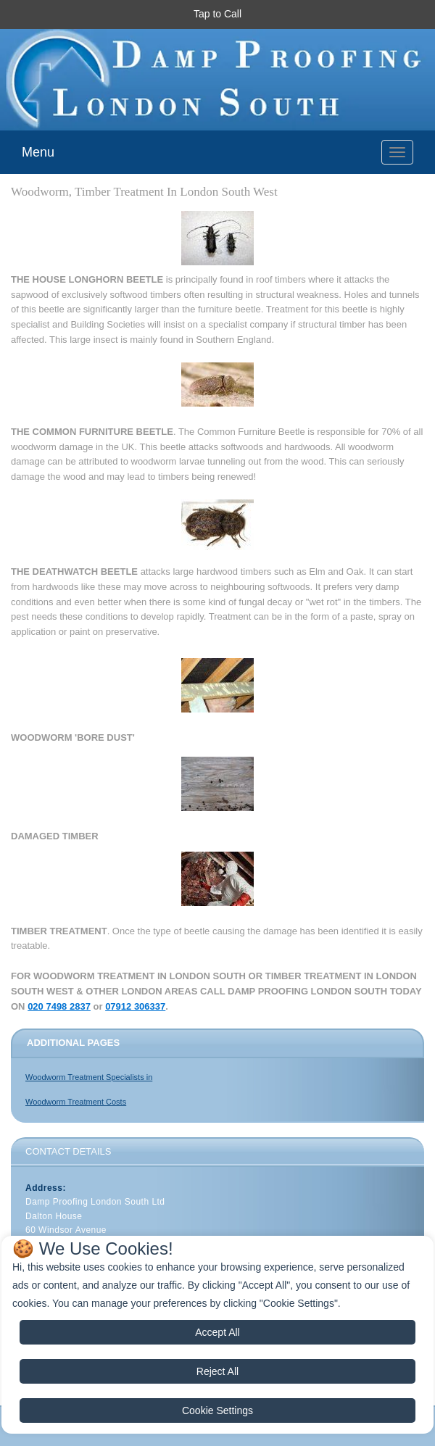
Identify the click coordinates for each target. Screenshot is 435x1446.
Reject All (217, 1371)
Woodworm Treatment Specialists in (88, 1077)
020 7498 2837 (59, 1006)
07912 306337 (135, 1006)
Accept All (217, 1332)
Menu (38, 152)
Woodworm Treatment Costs (75, 1101)
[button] (217, 14)
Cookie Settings (217, 1410)
